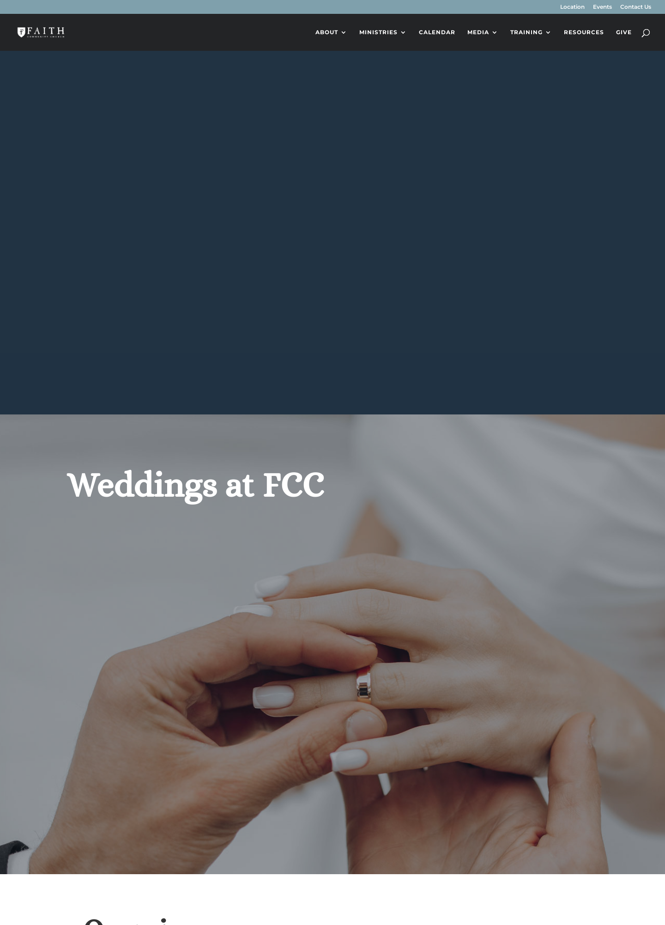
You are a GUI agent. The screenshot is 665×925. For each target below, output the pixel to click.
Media (478, 32)
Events (602, 7)
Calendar (437, 32)
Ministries (378, 32)
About (326, 32)
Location (572, 7)
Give (624, 32)
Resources (584, 32)
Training (526, 32)
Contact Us (635, 7)
